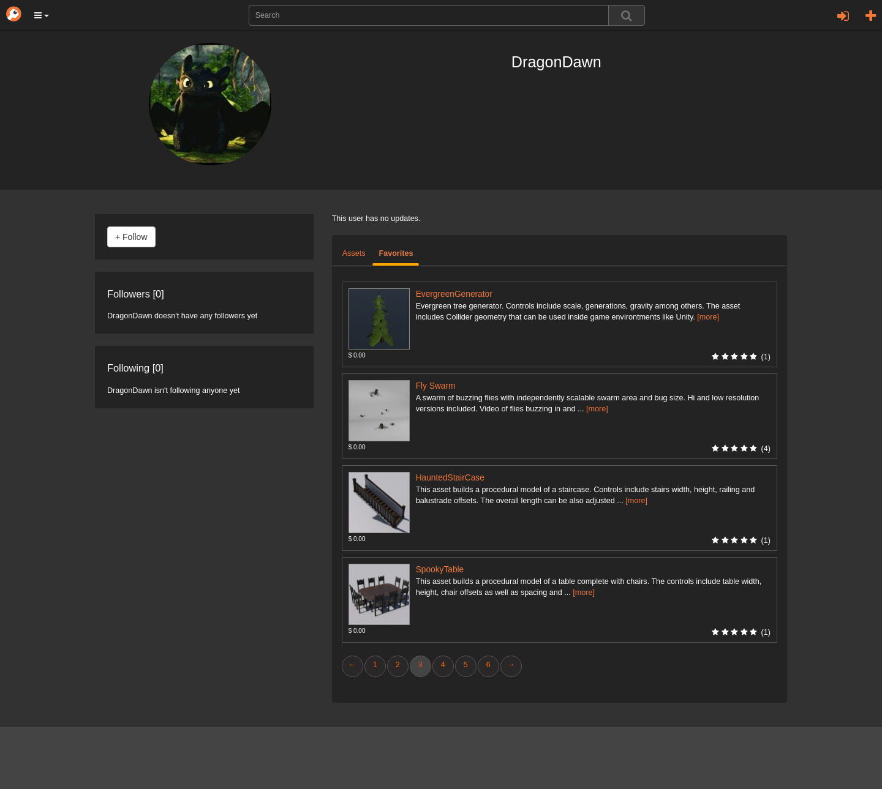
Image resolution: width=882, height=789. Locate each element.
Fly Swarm (436, 386)
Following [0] (135, 367)
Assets (354, 253)
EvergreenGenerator (454, 294)
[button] (41, 15)
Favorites (396, 253)
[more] (708, 317)
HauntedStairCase (450, 477)
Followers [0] (135, 293)
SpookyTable (440, 569)
